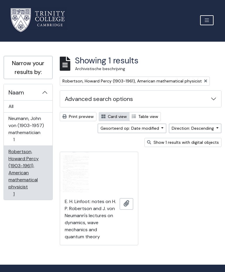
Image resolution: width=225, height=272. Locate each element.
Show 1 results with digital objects (183, 142)
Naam (16, 92)
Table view (145, 116)
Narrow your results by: (28, 67)
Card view (114, 116)
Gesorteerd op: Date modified (130, 128)
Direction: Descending (193, 128)
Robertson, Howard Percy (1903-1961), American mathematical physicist (23, 172)
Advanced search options (99, 99)
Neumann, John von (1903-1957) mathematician (26, 129)
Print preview (78, 116)
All (10, 106)
